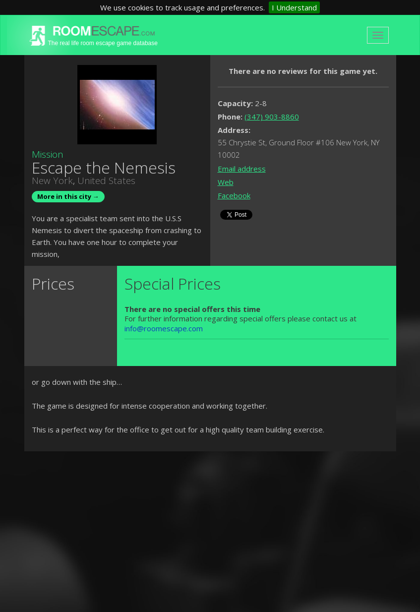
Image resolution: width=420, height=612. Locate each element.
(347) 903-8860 (271, 117)
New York (52, 180)
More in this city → (68, 196)
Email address (242, 169)
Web (226, 182)
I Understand (294, 7)
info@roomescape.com (163, 328)
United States (106, 180)
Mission (47, 154)
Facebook (234, 195)
